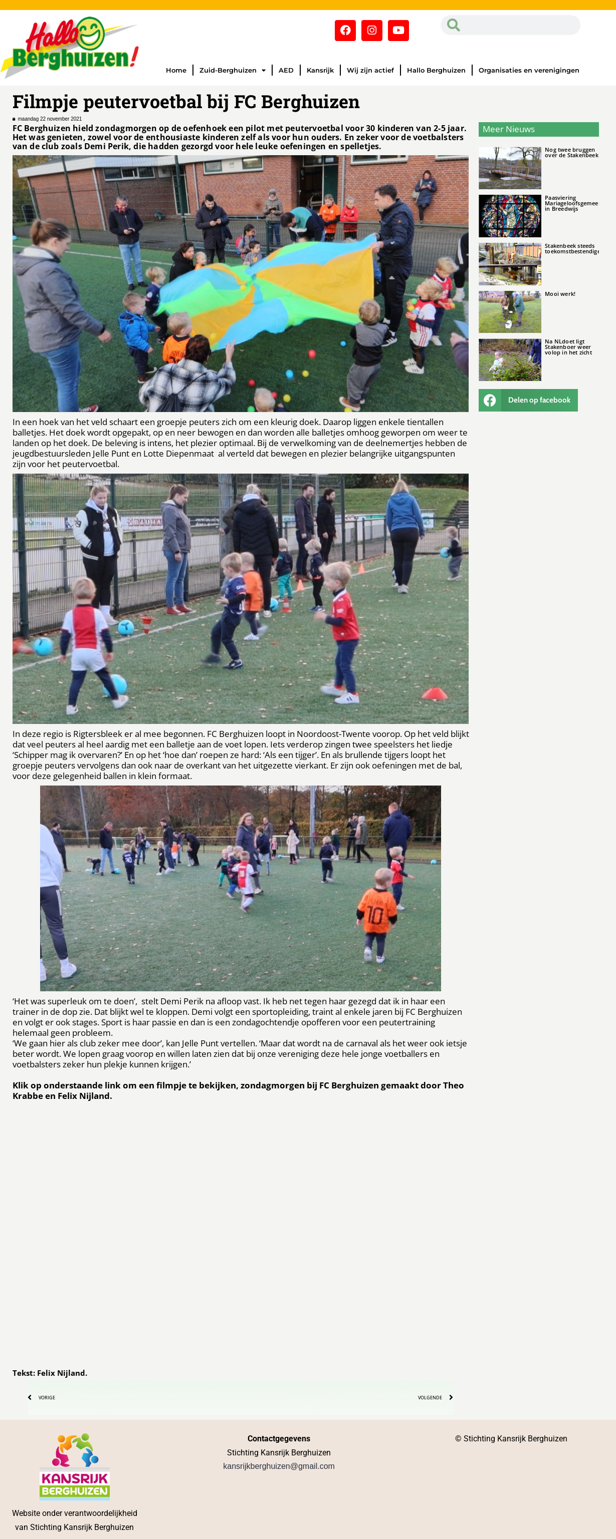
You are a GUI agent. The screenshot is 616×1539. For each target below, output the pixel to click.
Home (176, 70)
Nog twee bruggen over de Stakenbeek (571, 152)
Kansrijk (320, 70)
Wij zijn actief (370, 70)
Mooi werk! (560, 293)
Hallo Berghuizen (436, 70)
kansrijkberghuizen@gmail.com (279, 1466)
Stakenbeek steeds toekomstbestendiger (574, 248)
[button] (528, 400)
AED (286, 70)
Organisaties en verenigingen (529, 70)
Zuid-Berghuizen (232, 70)
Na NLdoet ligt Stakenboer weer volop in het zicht (568, 346)
